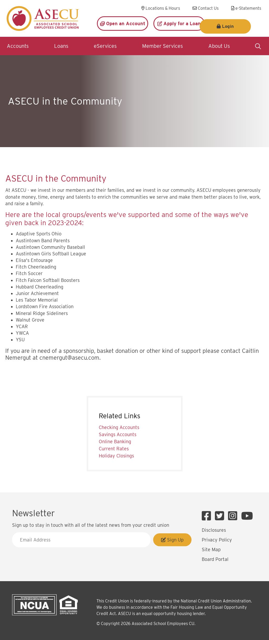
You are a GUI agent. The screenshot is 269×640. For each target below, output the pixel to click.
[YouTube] (247, 516)
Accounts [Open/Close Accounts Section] (18, 46)
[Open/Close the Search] (258, 46)
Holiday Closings (116, 455)
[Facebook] (208, 516)
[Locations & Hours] (160, 8)
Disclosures (214, 530)
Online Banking (115, 441)
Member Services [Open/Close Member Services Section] (162, 46)
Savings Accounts (117, 434)
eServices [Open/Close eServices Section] (105, 46)
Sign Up (172, 540)
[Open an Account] (122, 23)
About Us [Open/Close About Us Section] (219, 46)
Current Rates (114, 448)
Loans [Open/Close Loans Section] (61, 46)
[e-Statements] (246, 8)
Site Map (211, 549)
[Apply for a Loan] (179, 23)
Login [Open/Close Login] (239, 23)
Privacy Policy (217, 540)
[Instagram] (234, 516)
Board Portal (215, 559)
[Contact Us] (206, 8)
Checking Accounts (119, 427)
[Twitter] (221, 516)
